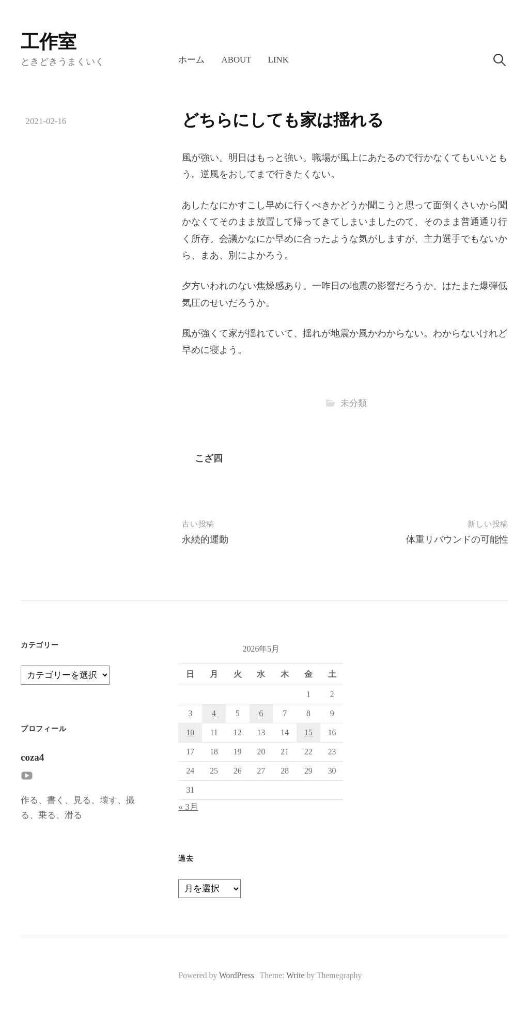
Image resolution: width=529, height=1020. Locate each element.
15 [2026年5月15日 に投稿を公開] (308, 732)
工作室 (48, 42)
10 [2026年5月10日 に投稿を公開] (190, 732)
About (236, 60)
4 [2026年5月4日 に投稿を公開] (214, 713)
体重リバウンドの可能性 (457, 539)
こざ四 (209, 458)
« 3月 (188, 807)
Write (295, 975)
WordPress (236, 975)
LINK (278, 60)
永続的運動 (205, 539)
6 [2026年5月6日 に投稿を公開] (261, 713)
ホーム (191, 60)
